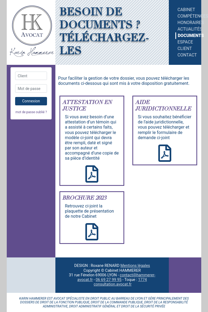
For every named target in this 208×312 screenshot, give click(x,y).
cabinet (186, 9)
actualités (186, 29)
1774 (142, 279)
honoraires (186, 22)
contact (186, 55)
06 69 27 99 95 (108, 279)
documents (186, 35)
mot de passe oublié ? (31, 112)
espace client (185, 45)
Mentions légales (135, 265)
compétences (186, 16)
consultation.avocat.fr (113, 284)
